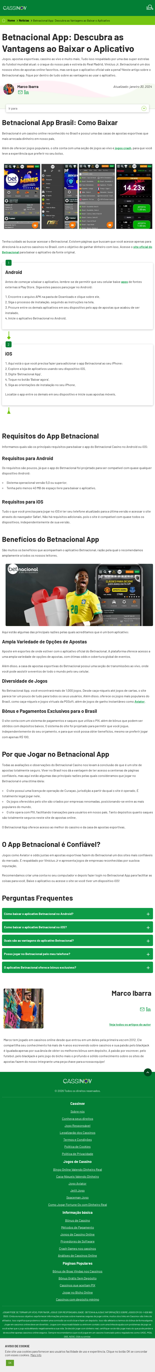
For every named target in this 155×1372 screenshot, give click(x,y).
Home (11, 20)
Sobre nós (78, 1111)
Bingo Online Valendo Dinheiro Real (77, 1169)
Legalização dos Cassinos (77, 1132)
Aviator (139, 701)
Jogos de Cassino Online (77, 1234)
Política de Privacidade (77, 1154)
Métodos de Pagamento (77, 1227)
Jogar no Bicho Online (77, 1292)
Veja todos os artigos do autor (130, 1024)
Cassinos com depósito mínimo (77, 1299)
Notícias (24, 20)
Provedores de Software (78, 1241)
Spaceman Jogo (77, 1197)
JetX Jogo (77, 1190)
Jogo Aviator (77, 1183)
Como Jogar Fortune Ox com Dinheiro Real (77, 1204)
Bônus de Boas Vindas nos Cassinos (77, 1271)
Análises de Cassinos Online (77, 1255)
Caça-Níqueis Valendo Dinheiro (77, 1176)
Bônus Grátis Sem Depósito (78, 1278)
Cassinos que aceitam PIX (77, 1285)
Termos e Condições (77, 1139)
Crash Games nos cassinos (77, 1248)
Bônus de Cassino (77, 1220)
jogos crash (123, 148)
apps (124, 281)
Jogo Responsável (77, 1125)
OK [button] (10, 1362)
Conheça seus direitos (77, 1118)
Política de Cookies (77, 1146)
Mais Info (35, 1355)
